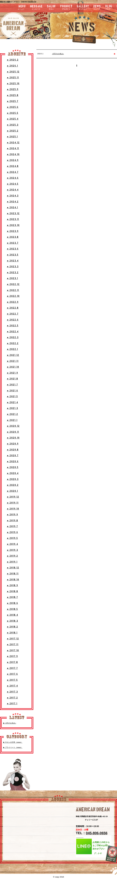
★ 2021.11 (13, 361)
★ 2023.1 (12, 278)
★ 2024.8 (13, 166)
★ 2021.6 (12, 391)
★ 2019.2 (12, 556)
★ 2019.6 (12, 532)
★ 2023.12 (13, 213)
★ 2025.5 (12, 113)
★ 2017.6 (12, 674)
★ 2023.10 (13, 225)
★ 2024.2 (13, 202)
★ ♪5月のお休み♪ (9, 723)
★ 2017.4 (12, 686)
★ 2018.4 (12, 615)
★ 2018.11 (13, 574)
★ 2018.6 (12, 603)
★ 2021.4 (12, 402)
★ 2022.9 (13, 302)
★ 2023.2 (13, 272)
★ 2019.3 (12, 550)
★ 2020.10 (13, 438)
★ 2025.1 (12, 137)
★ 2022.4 (13, 332)
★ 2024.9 (13, 160)
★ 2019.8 (12, 521)
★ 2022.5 (12, 326)
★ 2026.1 (12, 66)
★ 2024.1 (12, 207)
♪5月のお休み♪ (58, 54)
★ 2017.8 (12, 662)
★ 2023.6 (13, 249)
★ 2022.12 (13, 284)
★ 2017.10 (13, 650)
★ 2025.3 (12, 125)
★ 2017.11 (13, 644)
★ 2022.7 (12, 314)
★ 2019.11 (13, 503)
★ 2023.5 (12, 255)
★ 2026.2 (13, 60)
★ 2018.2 (12, 627)
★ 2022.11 (13, 290)
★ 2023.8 (13, 237)
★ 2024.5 (12, 184)
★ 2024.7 (12, 172)
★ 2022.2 (13, 343)
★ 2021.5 (12, 396)
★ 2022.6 (13, 320)
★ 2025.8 (12, 95)
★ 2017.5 (12, 680)
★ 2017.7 (12, 668)
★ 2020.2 (13, 485)
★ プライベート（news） (12, 747)
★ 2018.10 (13, 580)
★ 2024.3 (13, 196)
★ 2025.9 (12, 89)
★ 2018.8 (12, 591)
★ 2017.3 (12, 692)
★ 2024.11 (13, 148)
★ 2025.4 (12, 119)
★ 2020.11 (13, 432)
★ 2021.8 (12, 379)
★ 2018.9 (12, 585)
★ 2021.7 (12, 385)
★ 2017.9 (12, 656)
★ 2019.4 (12, 544)
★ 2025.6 (12, 107)
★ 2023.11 (13, 219)
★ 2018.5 (12, 609)
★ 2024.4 (13, 190)
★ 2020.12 (13, 426)
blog (108, 7)
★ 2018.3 (12, 621)
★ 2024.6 (13, 178)
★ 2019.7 (12, 526)
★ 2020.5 (12, 467)
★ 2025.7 (12, 101)
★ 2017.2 (12, 698)
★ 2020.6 (13, 461)
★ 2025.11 (13, 78)
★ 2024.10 (13, 154)
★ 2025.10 (13, 84)
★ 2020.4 (13, 473)
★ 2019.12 (13, 497)
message (36, 7)
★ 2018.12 (13, 568)
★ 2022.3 (13, 337)
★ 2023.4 (13, 261)
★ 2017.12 (13, 639)
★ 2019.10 (13, 509)
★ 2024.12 (13, 143)
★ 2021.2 (12, 414)
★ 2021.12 (13, 355)
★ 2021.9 (12, 373)
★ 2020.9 (13, 444)
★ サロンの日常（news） (12, 742)
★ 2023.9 (13, 231)
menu (15, 7)
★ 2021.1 (12, 420)
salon (51, 7)
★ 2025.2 (12, 131)
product (66, 7)
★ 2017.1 (12, 704)
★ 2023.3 (13, 267)
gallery (83, 7)
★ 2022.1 (12, 349)
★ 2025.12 (13, 72)
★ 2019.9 (12, 515)
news (97, 7)
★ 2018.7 (12, 597)
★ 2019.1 (12, 562)
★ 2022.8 (13, 308)
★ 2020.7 (12, 456)
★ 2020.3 (13, 479)
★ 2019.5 (12, 538)
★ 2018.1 (12, 633)
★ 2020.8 (13, 450)
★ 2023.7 (12, 243)
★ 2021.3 (12, 408)
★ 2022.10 (13, 296)
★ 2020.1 (12, 491)
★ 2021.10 (13, 367)
